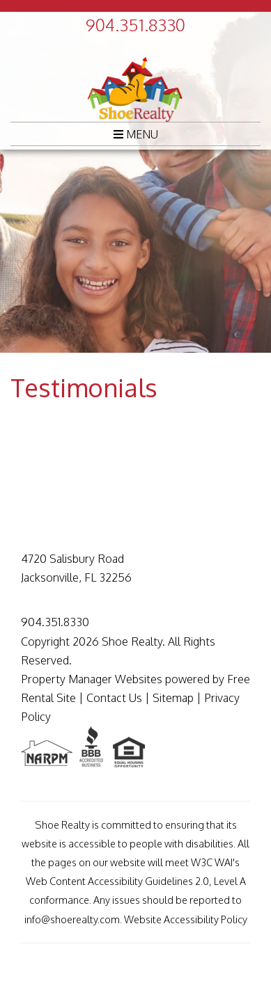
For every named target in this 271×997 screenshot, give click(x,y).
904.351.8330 (135, 24)
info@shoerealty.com (72, 919)
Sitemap (173, 698)
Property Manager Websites (91, 679)
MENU (136, 134)
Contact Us (114, 698)
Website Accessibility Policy (185, 919)
